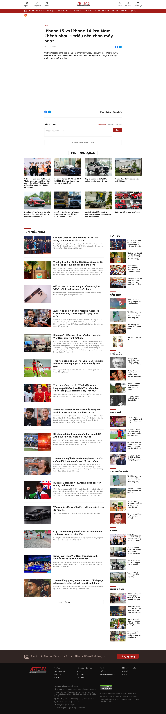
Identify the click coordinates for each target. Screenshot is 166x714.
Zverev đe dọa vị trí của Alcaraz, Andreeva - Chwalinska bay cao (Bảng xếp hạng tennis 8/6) (77, 313)
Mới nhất (111, 124)
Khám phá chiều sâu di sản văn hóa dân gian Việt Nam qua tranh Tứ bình (77, 336)
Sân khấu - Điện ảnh (119, 11)
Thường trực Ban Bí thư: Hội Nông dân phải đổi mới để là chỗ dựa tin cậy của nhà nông (78, 263)
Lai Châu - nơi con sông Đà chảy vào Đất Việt (134, 490)
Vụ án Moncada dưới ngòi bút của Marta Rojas (133, 398)
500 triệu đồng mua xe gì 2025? (128, 212)
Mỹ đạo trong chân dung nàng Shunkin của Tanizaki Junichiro (134, 374)
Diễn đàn (80, 678)
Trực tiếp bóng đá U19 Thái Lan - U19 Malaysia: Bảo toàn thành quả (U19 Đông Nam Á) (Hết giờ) (78, 363)
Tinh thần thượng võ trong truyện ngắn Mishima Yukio (133, 386)
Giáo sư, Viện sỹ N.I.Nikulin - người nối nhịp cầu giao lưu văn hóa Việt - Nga (134, 362)
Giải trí (115, 412)
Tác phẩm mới (119, 471)
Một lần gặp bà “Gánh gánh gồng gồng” (134, 326)
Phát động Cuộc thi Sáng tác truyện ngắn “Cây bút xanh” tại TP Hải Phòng (134, 282)
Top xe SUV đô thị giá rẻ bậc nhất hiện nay (133, 575)
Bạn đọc (133, 11)
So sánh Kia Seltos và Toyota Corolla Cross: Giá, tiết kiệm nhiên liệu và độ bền (66, 214)
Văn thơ (60, 11)
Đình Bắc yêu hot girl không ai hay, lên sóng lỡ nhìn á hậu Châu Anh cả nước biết (134, 459)
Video (46, 25)
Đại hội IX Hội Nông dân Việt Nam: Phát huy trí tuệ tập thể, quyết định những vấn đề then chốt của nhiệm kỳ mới (134, 271)
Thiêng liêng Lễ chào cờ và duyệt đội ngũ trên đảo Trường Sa (133, 622)
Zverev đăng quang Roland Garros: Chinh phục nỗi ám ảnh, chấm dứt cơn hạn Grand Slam (78, 581)
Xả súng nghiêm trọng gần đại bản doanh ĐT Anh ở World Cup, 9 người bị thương (77, 435)
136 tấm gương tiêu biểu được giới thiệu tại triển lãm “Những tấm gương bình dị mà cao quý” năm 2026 (134, 598)
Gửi (117, 130)
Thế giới (69, 11)
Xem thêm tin (64, 602)
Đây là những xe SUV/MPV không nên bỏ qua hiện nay (96, 180)
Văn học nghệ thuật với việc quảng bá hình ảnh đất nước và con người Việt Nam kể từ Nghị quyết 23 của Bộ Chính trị (134, 637)
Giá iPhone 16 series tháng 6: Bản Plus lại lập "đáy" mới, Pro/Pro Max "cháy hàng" (77, 287)
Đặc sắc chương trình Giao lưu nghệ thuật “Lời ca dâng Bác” (134, 420)
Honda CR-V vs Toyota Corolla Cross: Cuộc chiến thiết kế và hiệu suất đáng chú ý (37, 214)
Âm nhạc (105, 11)
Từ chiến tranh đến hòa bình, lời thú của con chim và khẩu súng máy (134, 315)
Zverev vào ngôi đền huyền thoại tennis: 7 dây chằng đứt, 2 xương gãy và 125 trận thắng (78, 459)
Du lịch (97, 11)
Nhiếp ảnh (117, 589)
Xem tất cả (102, 125)
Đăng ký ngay (128, 656)
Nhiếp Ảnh (78, 11)
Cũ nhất (119, 124)
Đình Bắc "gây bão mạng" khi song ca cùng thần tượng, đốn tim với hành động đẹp (134, 446)
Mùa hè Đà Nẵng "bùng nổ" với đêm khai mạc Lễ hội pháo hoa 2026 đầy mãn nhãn (134, 610)
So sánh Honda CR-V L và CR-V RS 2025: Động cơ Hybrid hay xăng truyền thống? (67, 181)
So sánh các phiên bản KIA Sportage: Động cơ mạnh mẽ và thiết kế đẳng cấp (98, 214)
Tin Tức (31, 11)
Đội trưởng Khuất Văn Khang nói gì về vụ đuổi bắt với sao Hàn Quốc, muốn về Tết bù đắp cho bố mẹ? (134, 434)
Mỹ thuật (88, 11)
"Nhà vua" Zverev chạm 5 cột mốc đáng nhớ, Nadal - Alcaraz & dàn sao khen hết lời (77, 411)
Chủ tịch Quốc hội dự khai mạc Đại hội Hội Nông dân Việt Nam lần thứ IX (75, 239)
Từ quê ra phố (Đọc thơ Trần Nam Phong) (134, 516)
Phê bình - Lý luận (129, 668)
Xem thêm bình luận (84, 142)
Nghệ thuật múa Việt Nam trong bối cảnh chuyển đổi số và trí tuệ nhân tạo (75, 557)
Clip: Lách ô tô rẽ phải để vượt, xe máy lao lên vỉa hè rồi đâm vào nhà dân (77, 533)
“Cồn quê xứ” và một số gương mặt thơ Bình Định (134, 301)
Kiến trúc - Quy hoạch (45, 11)
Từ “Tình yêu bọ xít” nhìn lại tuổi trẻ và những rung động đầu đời (134, 504)
